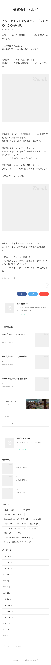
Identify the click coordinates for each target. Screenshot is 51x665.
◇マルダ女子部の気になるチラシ (17, 543)
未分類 (32, 529)
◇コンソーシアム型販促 (27, 524)
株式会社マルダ (25, 10)
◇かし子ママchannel (13, 515)
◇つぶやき (28, 510)
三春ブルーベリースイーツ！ (14, 334)
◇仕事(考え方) (11, 510)
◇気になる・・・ (12, 533)
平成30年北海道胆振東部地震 (14, 379)
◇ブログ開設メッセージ (14, 529)
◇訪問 (8, 524)
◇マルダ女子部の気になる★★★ (18, 538)
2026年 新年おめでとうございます (29, 465)
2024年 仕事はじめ (23, 490)
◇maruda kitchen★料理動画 (16, 520)
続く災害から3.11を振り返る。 (15, 357)
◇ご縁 (36, 520)
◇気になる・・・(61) (8, 278)
